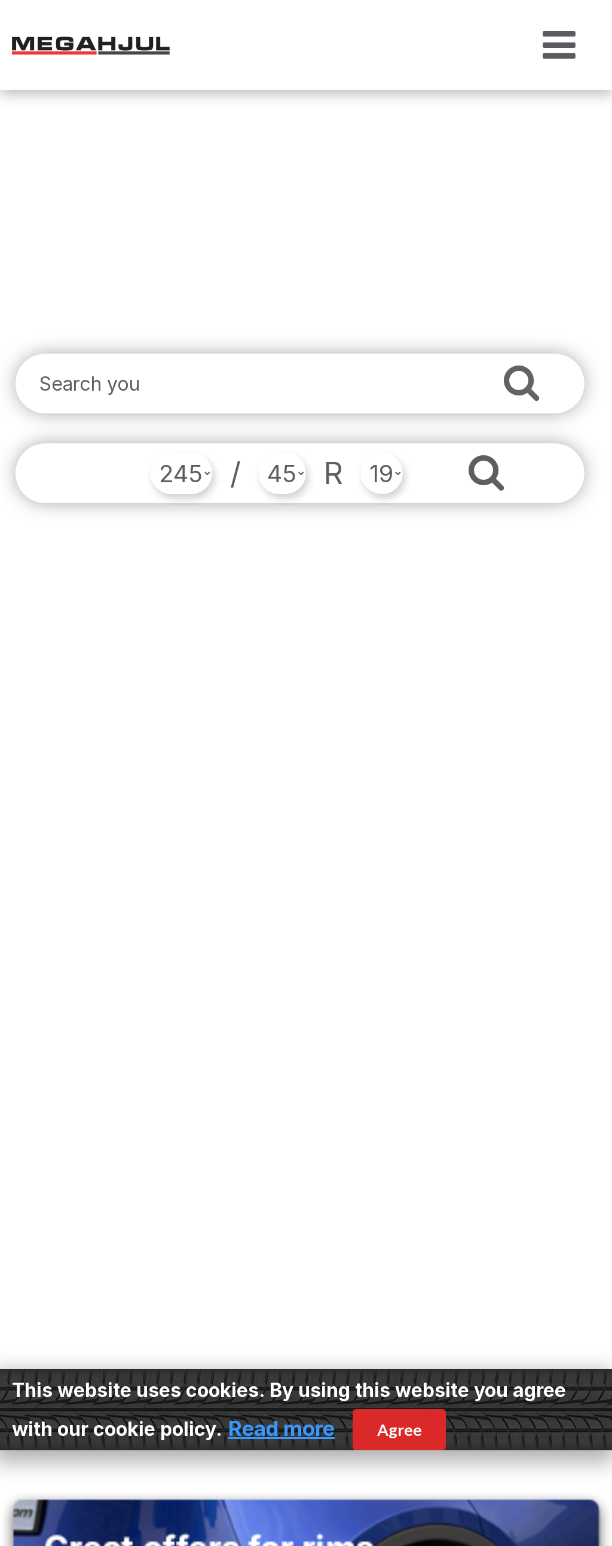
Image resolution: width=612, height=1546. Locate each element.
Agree (399, 1430)
